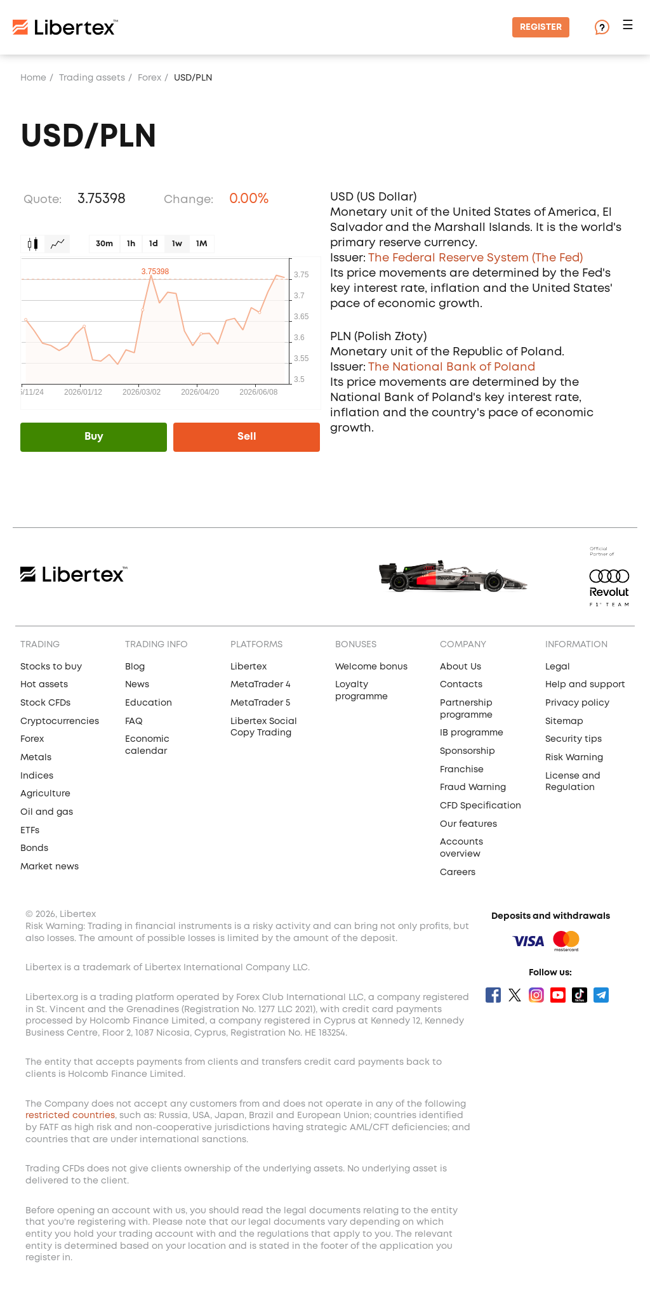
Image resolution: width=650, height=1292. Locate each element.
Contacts (461, 685)
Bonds (34, 848)
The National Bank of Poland (451, 367)
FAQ (134, 721)
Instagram (536, 995)
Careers (457, 872)
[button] (629, 28)
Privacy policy (577, 703)
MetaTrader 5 (260, 703)
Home (33, 78)
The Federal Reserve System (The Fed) (475, 258)
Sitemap (564, 721)
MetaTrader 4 (260, 685)
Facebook (493, 995)
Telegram (601, 995)
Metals (35, 757)
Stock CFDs (45, 703)
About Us (460, 667)
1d (153, 244)
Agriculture (45, 794)
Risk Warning (574, 757)
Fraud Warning (473, 787)
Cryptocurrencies (59, 721)
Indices (36, 776)
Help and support (585, 685)
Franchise (462, 770)
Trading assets (92, 78)
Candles (32, 244)
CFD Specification (480, 806)
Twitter (514, 995)
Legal (557, 667)
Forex (149, 78)
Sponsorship (467, 751)
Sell (246, 437)
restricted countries (70, 1115)
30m (104, 244)
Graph (57, 244)
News (137, 685)
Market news (49, 867)
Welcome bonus (371, 667)
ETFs (29, 830)
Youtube (558, 995)
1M (202, 244)
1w (177, 244)
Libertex (248, 667)
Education (148, 703)
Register (541, 27)
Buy (93, 437)
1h (131, 244)
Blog (135, 667)
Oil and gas (46, 812)
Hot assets (44, 685)
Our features (468, 824)
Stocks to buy (51, 667)
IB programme (471, 733)
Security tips (573, 739)
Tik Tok (579, 995)
